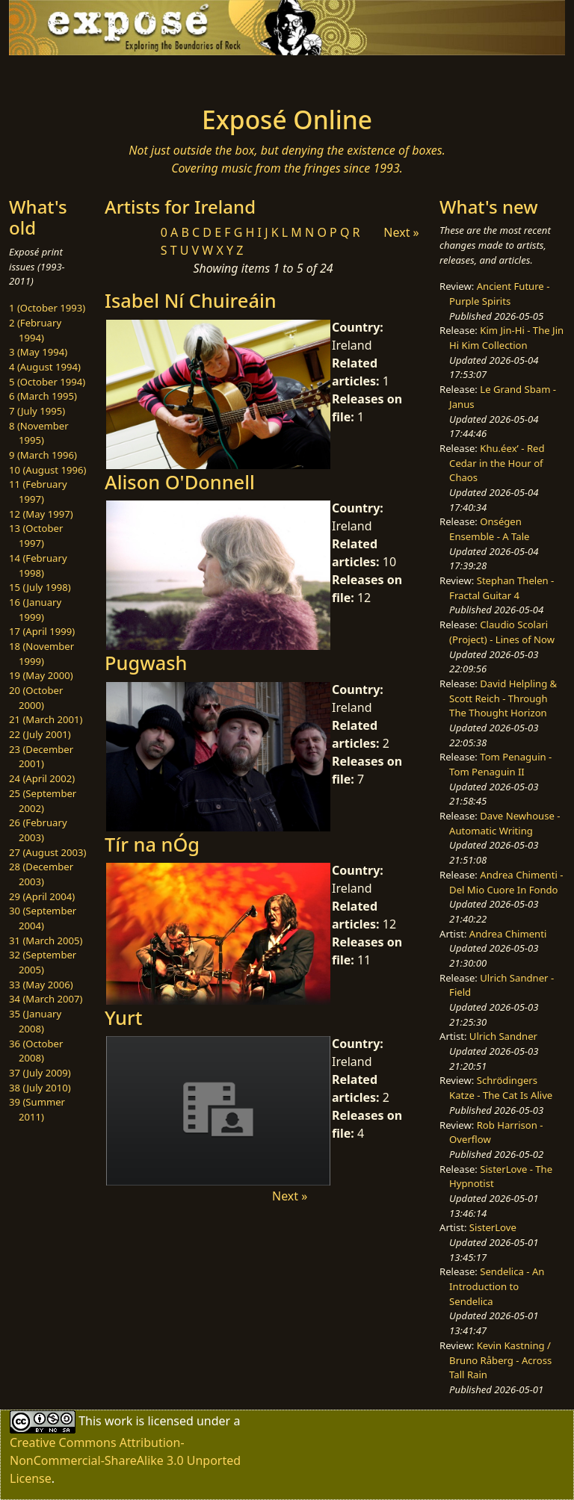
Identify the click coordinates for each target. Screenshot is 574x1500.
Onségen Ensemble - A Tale (489, 529)
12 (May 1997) (41, 514)
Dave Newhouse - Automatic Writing (504, 823)
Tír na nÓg (152, 844)
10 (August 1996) (47, 470)
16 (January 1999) (35, 609)
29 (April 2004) (42, 896)
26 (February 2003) (38, 830)
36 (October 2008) (36, 1051)
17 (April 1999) (42, 631)
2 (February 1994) (35, 330)
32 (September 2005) (42, 962)
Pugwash (146, 662)
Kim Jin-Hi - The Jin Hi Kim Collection (506, 337)
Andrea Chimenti (508, 933)
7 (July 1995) (37, 411)
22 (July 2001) (40, 734)
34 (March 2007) (45, 998)
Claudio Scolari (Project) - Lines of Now (502, 632)
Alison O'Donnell (180, 482)
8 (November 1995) (39, 433)
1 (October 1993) (47, 307)
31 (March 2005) (45, 940)
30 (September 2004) (42, 918)
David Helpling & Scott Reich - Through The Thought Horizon (503, 698)
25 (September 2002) (42, 801)
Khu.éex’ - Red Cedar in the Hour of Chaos (496, 462)
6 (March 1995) (43, 396)
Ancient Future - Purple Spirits (499, 293)
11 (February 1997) (38, 491)
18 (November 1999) (41, 653)
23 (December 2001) (41, 757)
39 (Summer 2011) (37, 1109)
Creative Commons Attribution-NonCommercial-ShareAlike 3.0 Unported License (125, 1460)
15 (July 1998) (40, 587)
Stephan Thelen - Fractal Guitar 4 (501, 588)
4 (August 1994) (45, 367)
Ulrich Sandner (503, 1036)
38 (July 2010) (40, 1087)
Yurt (123, 1017)
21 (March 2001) (45, 719)
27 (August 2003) (47, 852)
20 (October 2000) (36, 698)
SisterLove (492, 1227)
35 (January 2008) (35, 1021)
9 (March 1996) (43, 455)
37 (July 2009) (40, 1072)
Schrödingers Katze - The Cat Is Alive (500, 1087)
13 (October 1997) (36, 535)
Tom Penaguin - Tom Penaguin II (500, 764)
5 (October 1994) (47, 381)
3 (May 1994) (38, 352)
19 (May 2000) (41, 675)
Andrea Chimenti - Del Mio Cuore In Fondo (506, 882)
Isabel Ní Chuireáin (191, 300)
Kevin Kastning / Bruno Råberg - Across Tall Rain (500, 1360)
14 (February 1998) (38, 565)
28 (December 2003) (41, 874)
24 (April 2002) (42, 778)
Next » (401, 232)
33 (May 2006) (41, 984)
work (118, 1420)
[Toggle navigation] (57, 76)
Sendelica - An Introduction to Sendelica (496, 1286)
